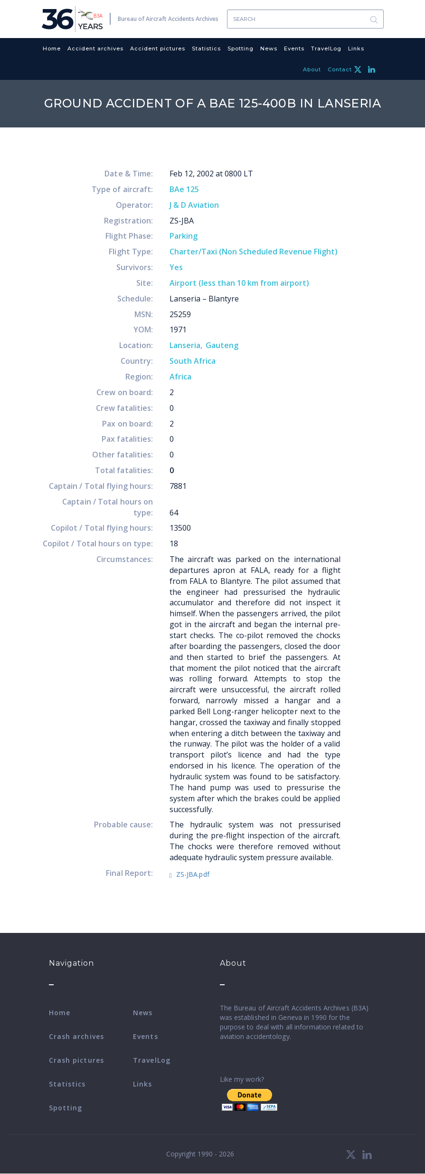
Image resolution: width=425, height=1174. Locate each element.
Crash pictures (76, 1060)
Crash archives (76, 1036)
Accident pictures (157, 48)
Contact (340, 69)
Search (374, 19)
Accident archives (95, 48)
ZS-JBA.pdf (192, 874)
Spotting (240, 48)
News (268, 48)
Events (294, 48)
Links (356, 48)
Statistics (206, 48)
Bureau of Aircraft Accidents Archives (168, 19)
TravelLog (326, 48)
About (312, 69)
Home (52, 48)
